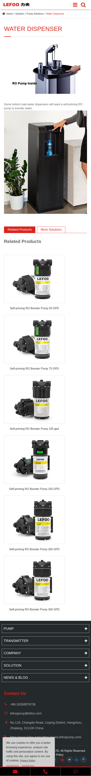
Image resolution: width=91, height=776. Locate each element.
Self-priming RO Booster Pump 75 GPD (34, 368)
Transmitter (16, 641)
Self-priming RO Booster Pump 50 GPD (34, 308)
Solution (19, 13)
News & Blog (16, 677)
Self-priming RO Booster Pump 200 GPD (34, 549)
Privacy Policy (55, 754)
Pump (9, 629)
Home (9, 13)
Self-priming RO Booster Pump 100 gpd (34, 428)
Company (12, 653)
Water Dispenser (55, 13)
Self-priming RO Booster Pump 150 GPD (34, 488)
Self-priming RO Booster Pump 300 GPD (34, 609)
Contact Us (15, 693)
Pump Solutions (35, 13)
